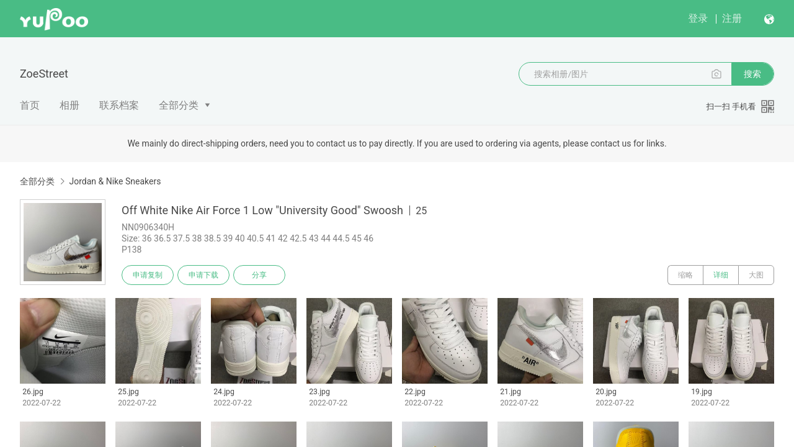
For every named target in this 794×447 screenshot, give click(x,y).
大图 (756, 275)
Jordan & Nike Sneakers (115, 181)
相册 (69, 105)
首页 (30, 105)
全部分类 (178, 105)
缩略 (685, 275)
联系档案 (119, 105)
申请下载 (203, 275)
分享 (259, 275)
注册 (732, 18)
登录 (698, 18)
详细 (720, 275)
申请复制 (148, 275)
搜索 (752, 74)
